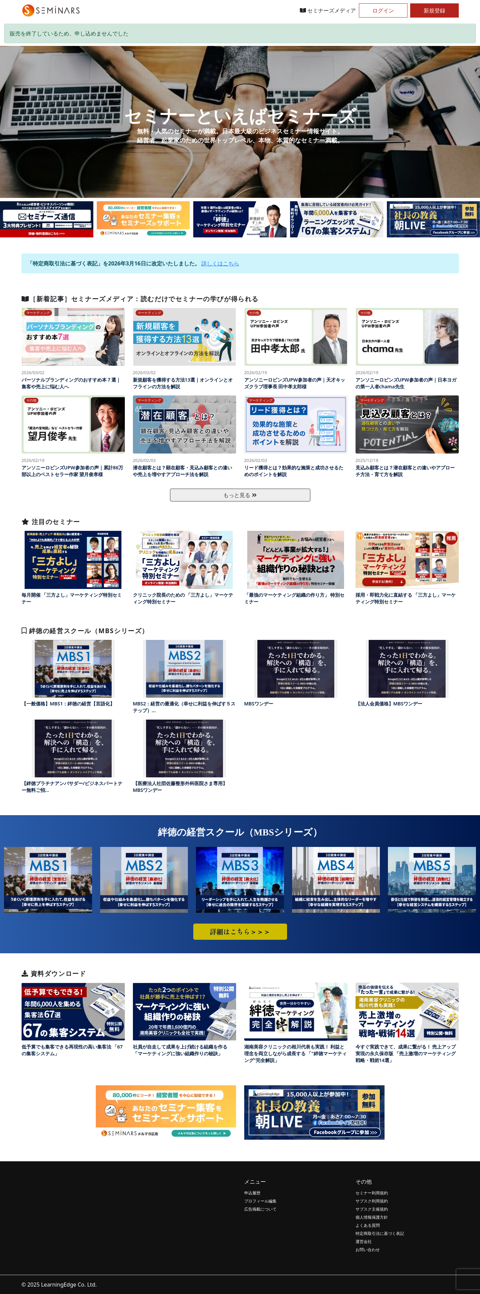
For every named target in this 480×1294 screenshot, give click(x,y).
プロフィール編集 (260, 1201)
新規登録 (434, 10)
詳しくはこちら (220, 263)
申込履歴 (252, 1193)
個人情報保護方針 (372, 1217)
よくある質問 (368, 1225)
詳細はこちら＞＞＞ (240, 931)
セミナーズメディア (328, 10)
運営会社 (364, 1241)
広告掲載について (260, 1209)
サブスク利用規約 (372, 1201)
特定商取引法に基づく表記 (380, 1233)
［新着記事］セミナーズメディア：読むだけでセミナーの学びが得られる (140, 298)
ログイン (383, 10)
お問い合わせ (368, 1249)
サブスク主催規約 (372, 1209)
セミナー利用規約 (372, 1193)
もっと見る (239, 495)
